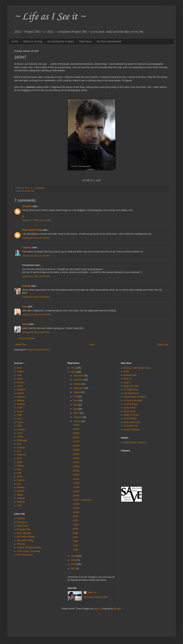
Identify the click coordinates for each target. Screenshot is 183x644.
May (75, 405)
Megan (20, 494)
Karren (20, 411)
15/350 (76, 491)
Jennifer (21, 491)
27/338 (76, 441)
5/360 (75, 533)
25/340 (76, 450)
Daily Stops (85, 41)
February (77, 417)
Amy (19, 418)
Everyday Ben (130, 375)
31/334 (76, 425)
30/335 (76, 429)
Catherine (21, 455)
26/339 (76, 445)
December (78, 375)
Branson (21, 480)
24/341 (76, 454)
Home (14, 41)
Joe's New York (131, 426)
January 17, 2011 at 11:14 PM (36, 220)
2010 (73, 556)
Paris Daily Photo (132, 422)
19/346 (76, 475)
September (78, 388)
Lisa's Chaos (130, 407)
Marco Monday (24, 533)
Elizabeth (21, 389)
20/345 (76, 470)
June (76, 400)
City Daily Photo (131, 393)
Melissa (20, 466)
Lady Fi (127, 382)
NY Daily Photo (131, 389)
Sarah (20, 476)
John (19, 444)
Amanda (21, 498)
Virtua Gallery (130, 418)
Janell (25, 324)
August (77, 392)
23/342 (76, 458)
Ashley (20, 436)
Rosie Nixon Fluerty (32, 230)
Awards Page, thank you (135, 442)
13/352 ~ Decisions (82, 500)
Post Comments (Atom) (38, 349)
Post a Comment (26, 338)
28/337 (76, 437)
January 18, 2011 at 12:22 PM (36, 314)
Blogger (117, 608)
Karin (19, 458)
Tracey (20, 422)
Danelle (20, 393)
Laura (19, 433)
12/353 (76, 504)
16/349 (76, 487)
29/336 (76, 433)
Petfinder (21, 518)
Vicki (19, 505)
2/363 (75, 545)
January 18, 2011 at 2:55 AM (35, 238)
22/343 (76, 462)
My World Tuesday (25, 536)
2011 (73, 372)
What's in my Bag (32, 41)
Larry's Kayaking (131, 429)
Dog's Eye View (131, 386)
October (77, 384)
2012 (73, 368)
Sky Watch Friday (25, 540)
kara (19, 484)
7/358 (75, 525)
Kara (24, 306)
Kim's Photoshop (25, 555)
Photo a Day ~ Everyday (28, 551)
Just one (21, 447)
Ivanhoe (21, 382)
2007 (73, 568)
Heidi (19, 426)
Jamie (20, 378)
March (76, 413)
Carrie (20, 386)
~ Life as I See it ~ (49, 17)
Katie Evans (22, 526)
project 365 (29, 191)
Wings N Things (131, 415)
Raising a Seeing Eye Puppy (137, 368)
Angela (20, 371)
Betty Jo (127, 378)
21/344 (76, 466)
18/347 (76, 479)
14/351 (76, 495)
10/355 (76, 512)
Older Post (163, 344)
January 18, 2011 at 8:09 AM (35, 297)
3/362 (75, 541)
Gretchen (21, 397)
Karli (19, 451)
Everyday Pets (24, 529)
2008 (73, 564)
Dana (19, 368)
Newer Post (20, 344)
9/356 (75, 516)
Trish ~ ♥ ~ (92, 592)
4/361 (75, 537)
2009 (73, 560)
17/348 (76, 483)
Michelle (21, 487)
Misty (19, 469)
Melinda (20, 400)
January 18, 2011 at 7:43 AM (35, 255)
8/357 (75, 520)
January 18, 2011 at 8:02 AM (35, 276)
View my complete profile (95, 597)
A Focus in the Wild (133, 400)
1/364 (75, 549)
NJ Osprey (22, 522)
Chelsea (26, 286)
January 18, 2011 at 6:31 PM (35, 332)
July (75, 396)
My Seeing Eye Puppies (61, 41)
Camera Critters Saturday (29, 547)
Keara (20, 462)
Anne (19, 375)
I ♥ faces (21, 544)
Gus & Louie (129, 411)
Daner (127, 371)
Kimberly (21, 404)
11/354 (76, 508)
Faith (19, 415)
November (78, 380)
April (75, 409)
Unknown (27, 206)
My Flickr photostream (109, 41)
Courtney (27, 247)
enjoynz (97, 608)
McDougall (22, 440)
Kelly (19, 473)
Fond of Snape (131, 404)
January (77, 421)
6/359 (75, 529)
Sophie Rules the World (135, 397)
